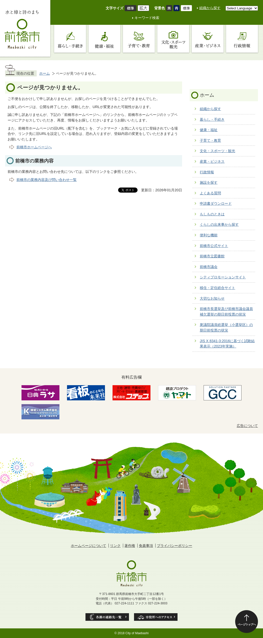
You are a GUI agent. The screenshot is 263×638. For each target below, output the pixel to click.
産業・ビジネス (212, 161)
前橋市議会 (208, 267)
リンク (115, 546)
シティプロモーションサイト (223, 277)
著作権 (129, 546)
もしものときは (212, 214)
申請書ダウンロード (216, 203)
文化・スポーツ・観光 (217, 151)
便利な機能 (208, 235)
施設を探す (208, 182)
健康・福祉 (208, 130)
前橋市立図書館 (212, 256)
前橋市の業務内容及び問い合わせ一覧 (46, 180)
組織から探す (210, 8)
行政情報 (207, 172)
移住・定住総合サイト (217, 288)
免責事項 (146, 546)
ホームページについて (88, 546)
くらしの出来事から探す (219, 224)
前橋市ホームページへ (34, 147)
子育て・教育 (210, 140)
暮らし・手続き (212, 119)
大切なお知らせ (212, 298)
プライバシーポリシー (174, 546)
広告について (247, 426)
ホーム (44, 73)
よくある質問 (210, 193)
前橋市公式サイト (214, 246)
